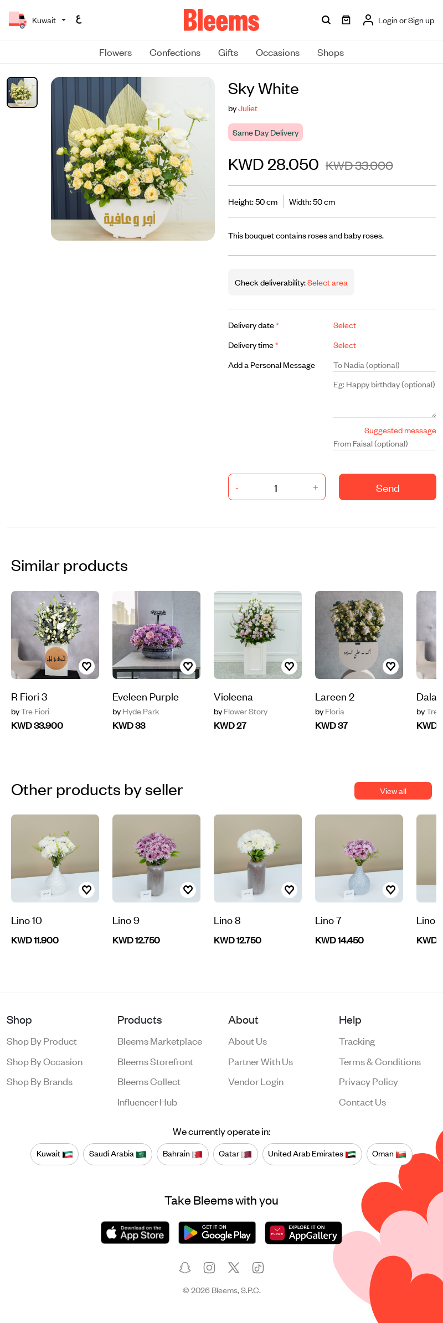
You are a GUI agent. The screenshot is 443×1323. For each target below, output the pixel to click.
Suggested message (400, 429)
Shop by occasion (45, 1060)
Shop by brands (40, 1080)
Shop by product (42, 1040)
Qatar (235, 1153)
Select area (327, 282)
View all (393, 790)
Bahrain (183, 1153)
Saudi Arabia (118, 1153)
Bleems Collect (149, 1080)
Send (388, 487)
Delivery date (253, 324)
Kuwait (55, 1153)
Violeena (233, 696)
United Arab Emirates (312, 1153)
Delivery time (253, 344)
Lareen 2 (334, 696)
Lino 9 (126, 919)
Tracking (357, 1040)
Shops (330, 51)
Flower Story (240, 711)
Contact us (362, 1101)
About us (247, 1040)
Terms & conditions (380, 1060)
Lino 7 (328, 919)
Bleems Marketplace (159, 1040)
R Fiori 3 (29, 696)
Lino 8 (227, 919)
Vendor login (256, 1080)
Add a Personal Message (271, 364)
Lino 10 (26, 919)
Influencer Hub (147, 1101)
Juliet (247, 107)
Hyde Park (135, 711)
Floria (329, 711)
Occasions (278, 51)
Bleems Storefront (155, 1060)
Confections (175, 51)
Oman (389, 1153)
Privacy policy (368, 1080)
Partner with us (260, 1060)
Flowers (115, 51)
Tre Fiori (30, 711)
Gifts (228, 51)
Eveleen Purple (145, 696)
